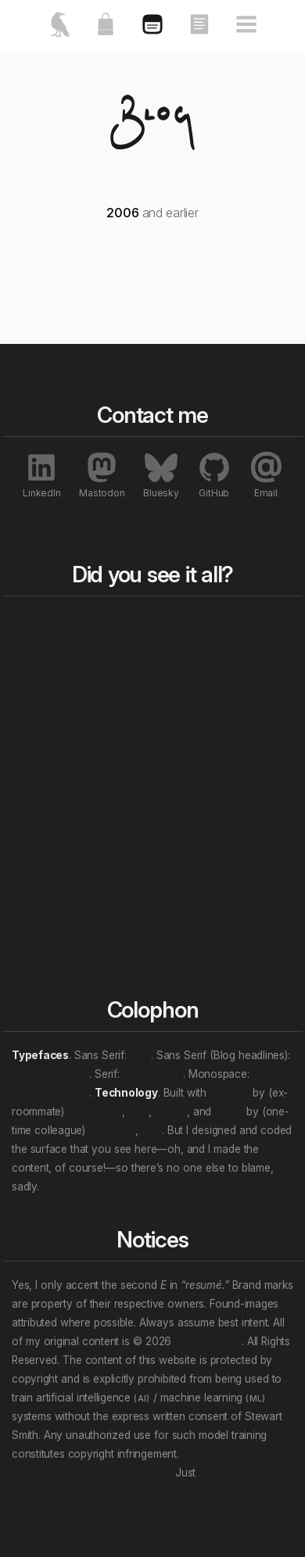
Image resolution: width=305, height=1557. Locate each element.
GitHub (214, 475)
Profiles (182, 901)
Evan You (111, 1130)
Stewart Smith (207, 1341)
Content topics (89, 845)
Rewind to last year (201, 655)
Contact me (81, 704)
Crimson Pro (153, 1074)
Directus (229, 1092)
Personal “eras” (92, 915)
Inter (140, 1055)
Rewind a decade (188, 688)
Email (265, 475)
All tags (74, 821)
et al (138, 1111)
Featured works (92, 648)
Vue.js (228, 1111)
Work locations (90, 896)
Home (70, 624)
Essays (182, 760)
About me (76, 667)
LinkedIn (41, 475)
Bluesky (160, 475)
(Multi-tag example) (75, 941)
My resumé (79, 685)
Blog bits (192, 624)
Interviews (190, 920)
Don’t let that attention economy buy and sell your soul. (151, 1463)
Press (177, 845)
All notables (202, 821)
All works (193, 737)
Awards (183, 864)
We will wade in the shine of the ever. (133, 1186)
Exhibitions (191, 882)
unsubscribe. (229, 1472)
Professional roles (83, 871)
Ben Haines (94, 1111)
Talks (176, 779)
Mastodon (101, 475)
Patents (183, 939)
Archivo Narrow (50, 1074)
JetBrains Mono (50, 1092)
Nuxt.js (170, 1111)
